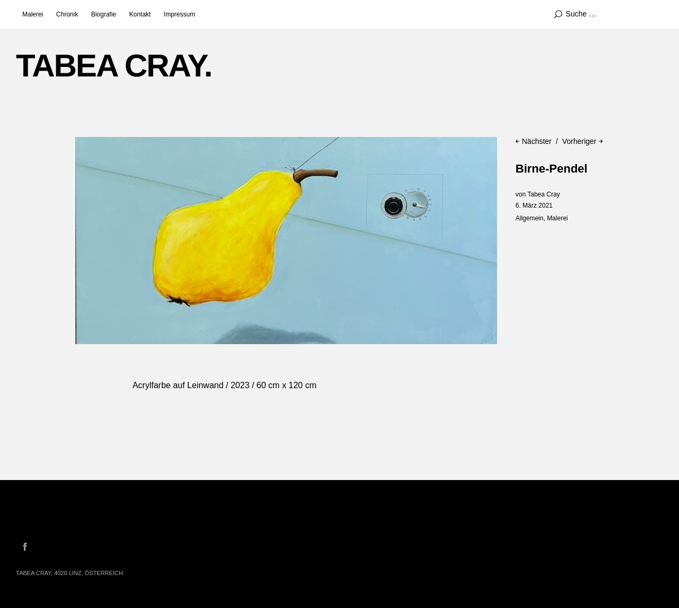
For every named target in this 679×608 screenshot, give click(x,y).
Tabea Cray (543, 194)
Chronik (67, 14)
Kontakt (140, 14)
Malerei (32, 14)
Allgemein (530, 218)
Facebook (25, 546)
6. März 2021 (534, 205)
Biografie (103, 14)
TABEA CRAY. (114, 65)
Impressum (179, 14)
